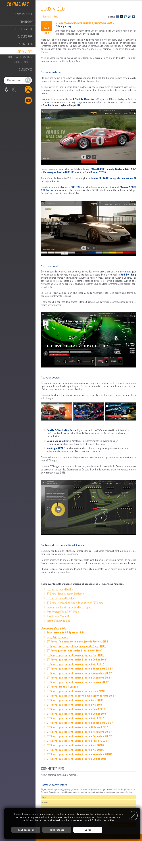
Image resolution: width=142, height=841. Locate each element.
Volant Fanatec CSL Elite (58, 620)
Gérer (88, 829)
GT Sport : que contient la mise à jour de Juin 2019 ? (76, 709)
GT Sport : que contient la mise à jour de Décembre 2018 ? (79, 677)
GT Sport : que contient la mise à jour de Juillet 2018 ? (77, 659)
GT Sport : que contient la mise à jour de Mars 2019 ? (76, 691)
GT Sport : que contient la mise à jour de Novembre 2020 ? (79, 754)
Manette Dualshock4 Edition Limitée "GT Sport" (69, 607)
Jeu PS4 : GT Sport (57, 637)
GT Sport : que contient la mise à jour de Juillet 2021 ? (77, 758)
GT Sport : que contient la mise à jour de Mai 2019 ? (75, 704)
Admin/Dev (26, 21)
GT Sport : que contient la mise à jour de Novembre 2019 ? (79, 731)
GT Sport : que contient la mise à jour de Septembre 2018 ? (80, 668)
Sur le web (26, 69)
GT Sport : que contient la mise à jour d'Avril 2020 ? (75, 745)
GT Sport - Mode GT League (62, 686)
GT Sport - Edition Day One (60, 589)
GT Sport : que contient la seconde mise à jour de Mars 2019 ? (81, 695)
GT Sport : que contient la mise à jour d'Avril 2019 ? (75, 700)
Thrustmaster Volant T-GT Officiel (63, 611)
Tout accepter (26, 829)
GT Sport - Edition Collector (60, 598)
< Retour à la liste (50, 16)
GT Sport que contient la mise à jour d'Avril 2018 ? (75, 650)
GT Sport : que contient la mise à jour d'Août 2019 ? (75, 718)
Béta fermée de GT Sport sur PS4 (65, 632)
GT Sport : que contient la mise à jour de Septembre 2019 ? (80, 722)
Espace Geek (25, 44)
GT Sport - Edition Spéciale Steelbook (65, 593)
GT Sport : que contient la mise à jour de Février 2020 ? (78, 740)
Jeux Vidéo (25, 52)
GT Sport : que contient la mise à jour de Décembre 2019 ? (79, 736)
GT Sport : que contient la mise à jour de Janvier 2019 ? (78, 682)
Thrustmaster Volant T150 (59, 616)
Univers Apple (24, 14)
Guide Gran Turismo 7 (20, 56)
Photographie (24, 29)
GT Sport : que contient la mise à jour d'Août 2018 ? (75, 664)
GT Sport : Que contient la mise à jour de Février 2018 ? (77, 641)
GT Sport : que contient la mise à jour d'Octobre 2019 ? (77, 727)
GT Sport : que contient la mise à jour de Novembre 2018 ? (79, 673)
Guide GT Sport (23, 61)
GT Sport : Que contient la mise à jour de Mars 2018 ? (76, 646)
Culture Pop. (25, 36)
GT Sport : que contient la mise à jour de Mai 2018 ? (75, 655)
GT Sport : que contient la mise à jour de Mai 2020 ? (75, 749)
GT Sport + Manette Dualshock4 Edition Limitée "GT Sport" (75, 602)
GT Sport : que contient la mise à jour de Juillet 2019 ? (77, 713)
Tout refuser (56, 829)
